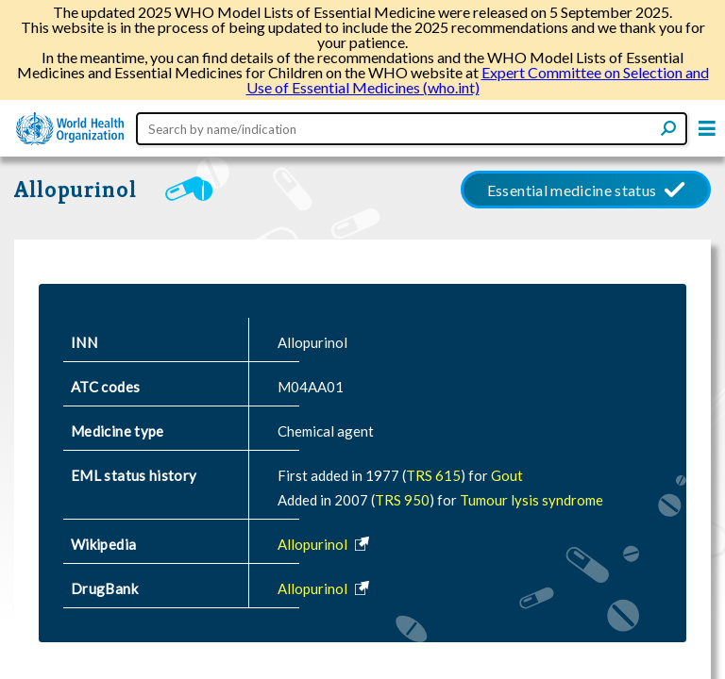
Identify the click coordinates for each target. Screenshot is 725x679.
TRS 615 (433, 475)
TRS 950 (402, 499)
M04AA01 (311, 386)
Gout (507, 475)
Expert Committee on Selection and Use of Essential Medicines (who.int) (477, 79)
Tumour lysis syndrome (531, 499)
